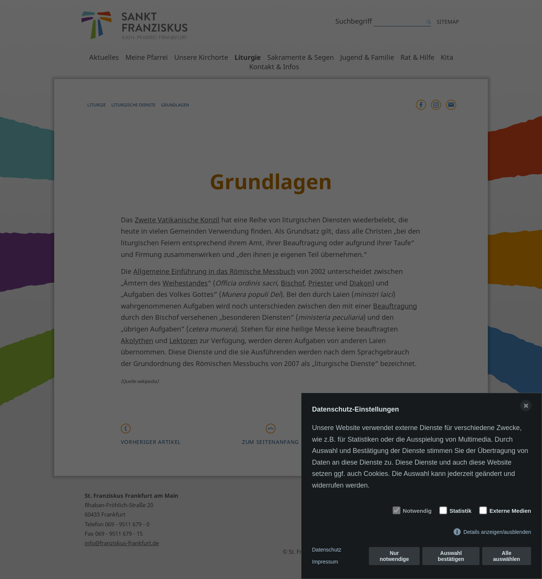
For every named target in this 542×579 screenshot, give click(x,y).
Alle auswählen (506, 556)
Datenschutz (326, 550)
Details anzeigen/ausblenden (497, 532)
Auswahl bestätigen (451, 556)
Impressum (325, 562)
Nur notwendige (394, 556)
